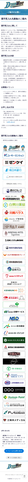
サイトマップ (20, 474)
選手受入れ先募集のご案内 (12, 136)
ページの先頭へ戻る (15, 457)
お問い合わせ (10, 122)
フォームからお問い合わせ (14, 451)
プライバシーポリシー (10, 474)
